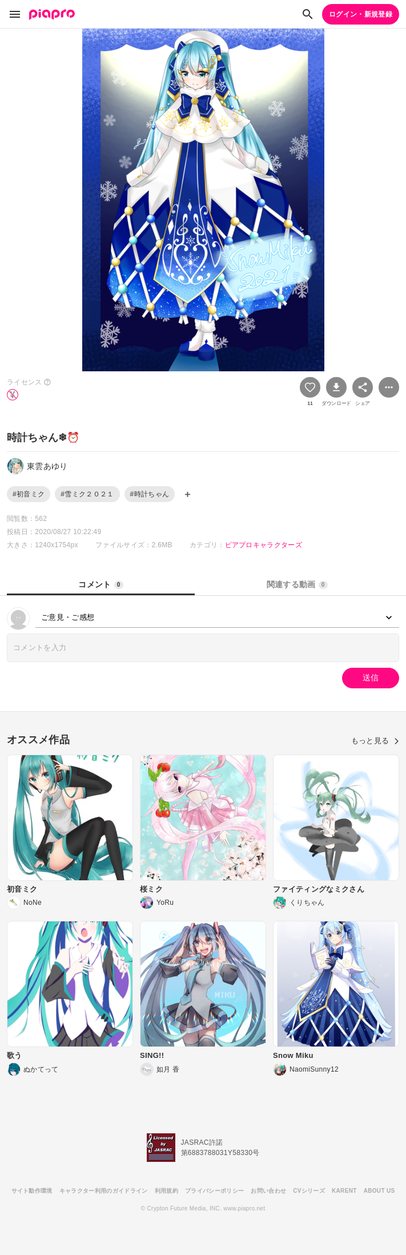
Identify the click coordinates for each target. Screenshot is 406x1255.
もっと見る (375, 740)
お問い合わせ (268, 1191)
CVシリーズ (309, 1191)
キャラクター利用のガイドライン (103, 1191)
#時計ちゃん (150, 494)
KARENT (344, 1191)
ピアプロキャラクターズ (264, 545)
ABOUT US (379, 1191)
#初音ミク (29, 494)
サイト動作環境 (32, 1191)
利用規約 (166, 1191)
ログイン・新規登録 (360, 14)
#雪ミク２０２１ (87, 494)
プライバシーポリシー (214, 1191)
